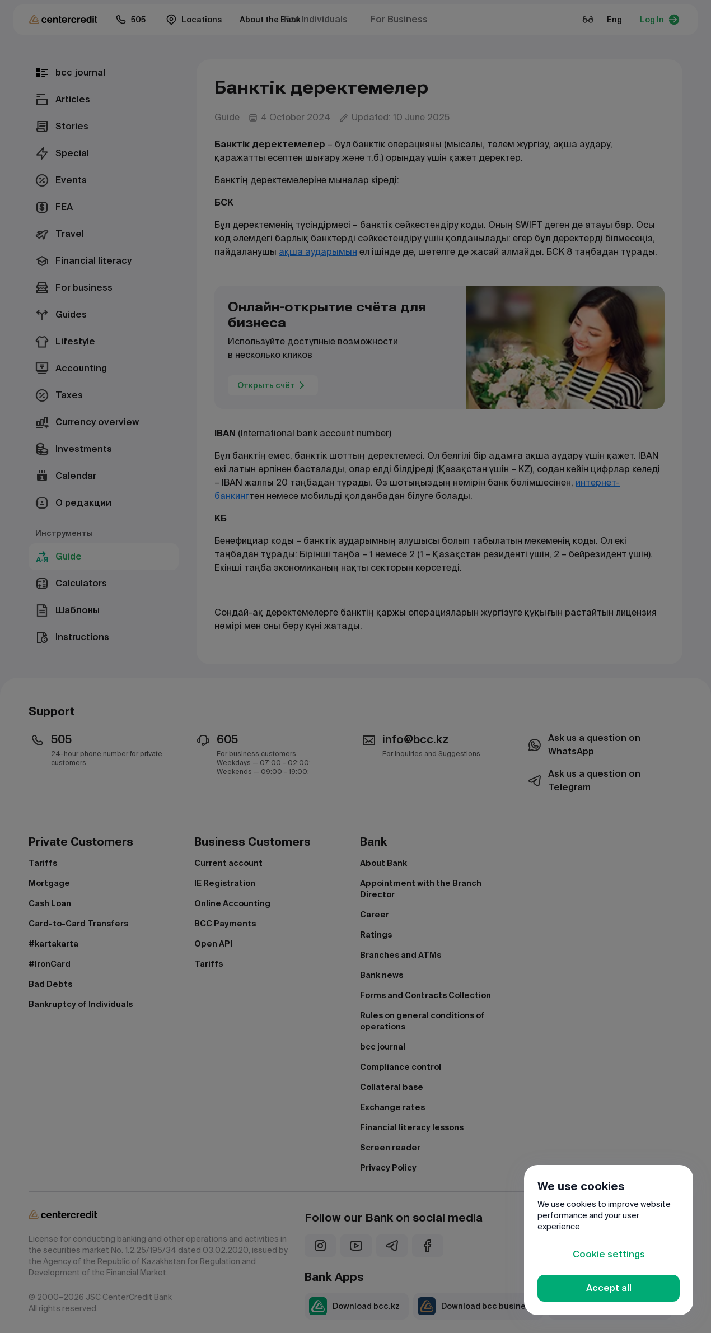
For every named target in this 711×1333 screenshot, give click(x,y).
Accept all (609, 1288)
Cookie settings (609, 1254)
